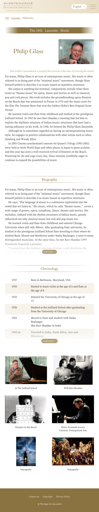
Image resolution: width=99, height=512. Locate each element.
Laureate (16, 17)
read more (48, 251)
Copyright (48, 496)
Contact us (34, 496)
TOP (7, 17)
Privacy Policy (63, 496)
